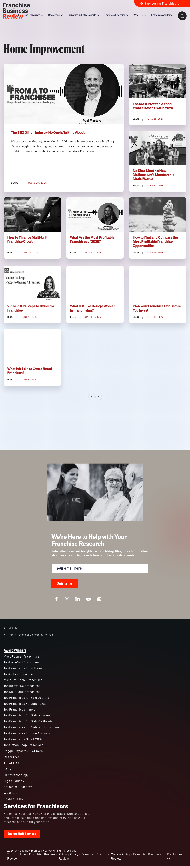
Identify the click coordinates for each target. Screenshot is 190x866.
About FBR (10, 628)
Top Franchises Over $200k (23, 739)
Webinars (10, 793)
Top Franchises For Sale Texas (25, 703)
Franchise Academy (18, 787)
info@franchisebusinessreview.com (29, 635)
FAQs (7, 769)
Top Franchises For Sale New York (28, 715)
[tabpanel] (95, 232)
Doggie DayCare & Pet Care (23, 751)
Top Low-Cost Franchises (21, 662)
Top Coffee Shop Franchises (23, 745)
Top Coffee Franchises (19, 674)
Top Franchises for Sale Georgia (26, 697)
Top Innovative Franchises (22, 686)
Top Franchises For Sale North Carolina (32, 727)
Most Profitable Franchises (23, 680)
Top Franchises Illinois (19, 709)
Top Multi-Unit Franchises (22, 692)
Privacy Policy (13, 799)
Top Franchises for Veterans (24, 668)
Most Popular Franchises (21, 656)
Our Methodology (16, 775)
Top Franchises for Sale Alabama (27, 733)
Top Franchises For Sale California (28, 721)
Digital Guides (14, 781)
